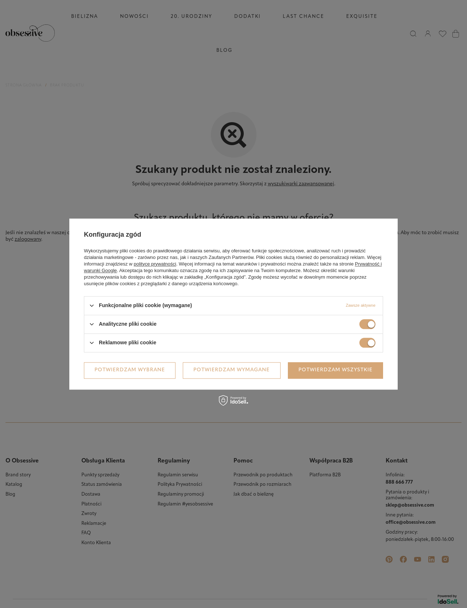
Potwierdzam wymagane (231, 370)
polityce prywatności (155, 264)
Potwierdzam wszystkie (335, 370)
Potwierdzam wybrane (129, 370)
